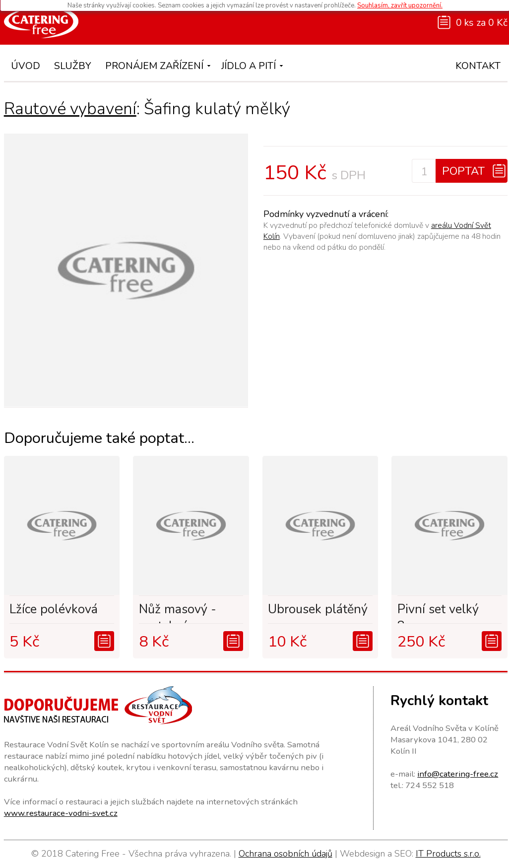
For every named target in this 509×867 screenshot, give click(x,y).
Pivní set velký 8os (438, 612)
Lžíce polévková (53, 609)
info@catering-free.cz (457, 774)
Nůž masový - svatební (177, 612)
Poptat (463, 171)
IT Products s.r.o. (448, 854)
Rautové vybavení (70, 108)
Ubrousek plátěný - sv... (318, 612)
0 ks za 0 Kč (482, 22)
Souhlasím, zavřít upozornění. (400, 5)
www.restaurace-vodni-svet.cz (61, 813)
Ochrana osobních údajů (285, 854)
